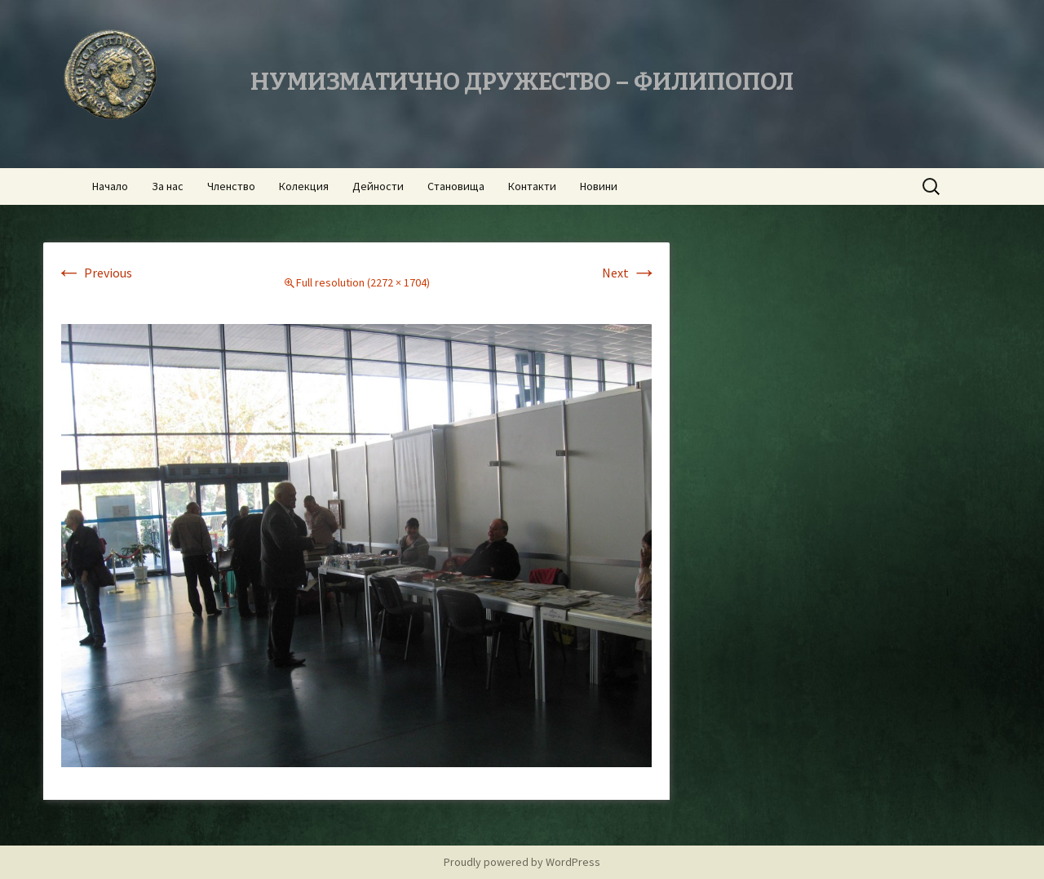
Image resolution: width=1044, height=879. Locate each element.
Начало (110, 186)
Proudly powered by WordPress (522, 862)
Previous (93, 272)
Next (629, 272)
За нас (168, 186)
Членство (231, 186)
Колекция (304, 186)
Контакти (532, 186)
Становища (455, 186)
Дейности (378, 186)
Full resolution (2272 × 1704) (363, 282)
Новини (598, 186)
